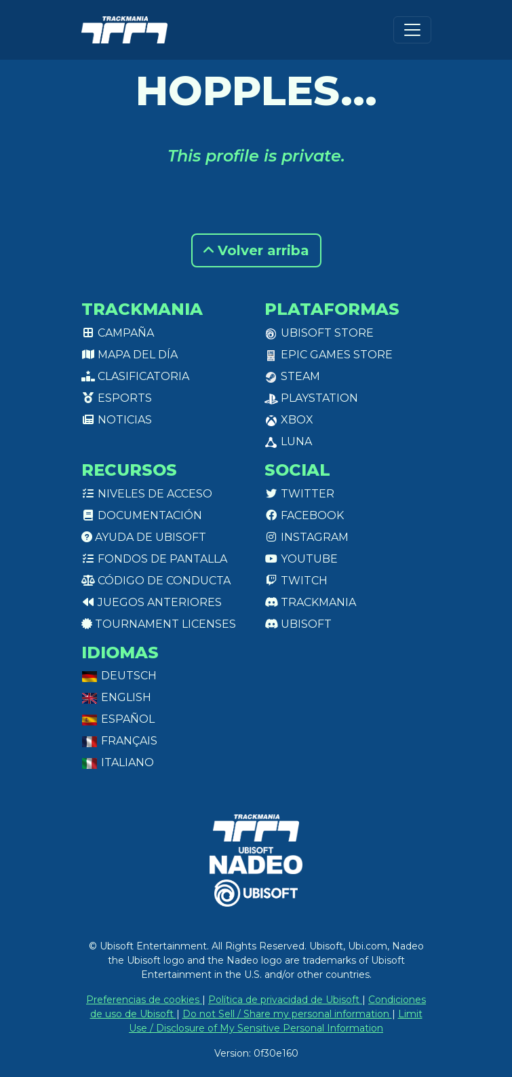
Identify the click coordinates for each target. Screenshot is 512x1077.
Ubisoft (298, 624)
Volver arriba (256, 250)
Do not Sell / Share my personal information (287, 1014)
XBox (288, 419)
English (116, 697)
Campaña (117, 332)
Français (119, 740)
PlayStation (311, 398)
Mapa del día (129, 354)
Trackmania (310, 602)
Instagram (306, 537)
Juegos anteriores (151, 602)
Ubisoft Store (319, 332)
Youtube (301, 558)
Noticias (116, 419)
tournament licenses (158, 624)
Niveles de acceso (146, 493)
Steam (292, 376)
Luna (288, 441)
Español (118, 719)
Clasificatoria (135, 376)
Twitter (299, 493)
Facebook (304, 515)
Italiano (117, 762)
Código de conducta (156, 580)
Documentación (141, 515)
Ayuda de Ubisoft (143, 537)
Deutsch (119, 675)
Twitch (296, 580)
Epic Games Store (328, 354)
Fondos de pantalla (154, 558)
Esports (116, 398)
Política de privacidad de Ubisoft (285, 1000)
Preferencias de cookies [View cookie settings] (144, 1000)
